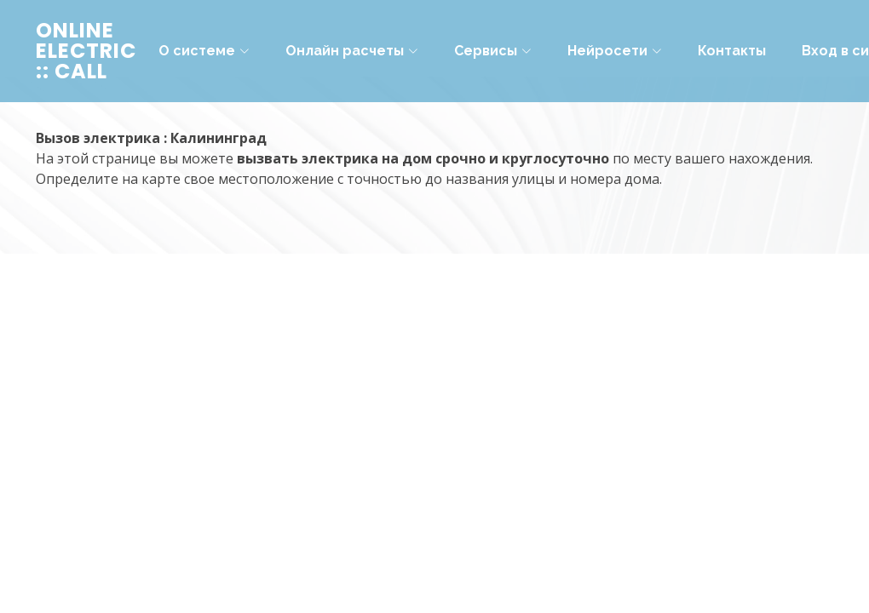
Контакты (732, 51)
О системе (204, 51)
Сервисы (493, 51)
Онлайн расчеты (351, 51)
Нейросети (614, 51)
